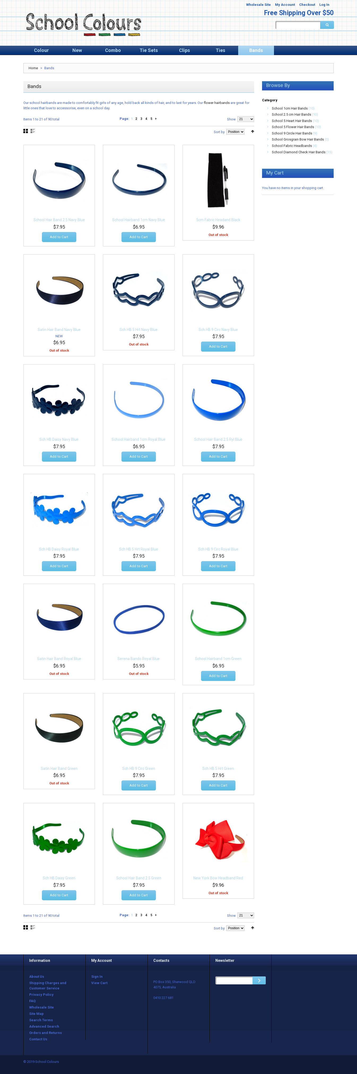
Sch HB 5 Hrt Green (218, 770)
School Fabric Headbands (292, 146)
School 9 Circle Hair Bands (292, 133)
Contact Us (38, 1039)
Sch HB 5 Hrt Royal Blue (138, 550)
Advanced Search (44, 1026)
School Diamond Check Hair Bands (298, 152)
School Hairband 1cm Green (218, 660)
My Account (285, 5)
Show (231, 119)
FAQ (32, 1001)
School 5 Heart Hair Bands (292, 121)
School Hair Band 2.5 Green (138, 879)
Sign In (97, 977)
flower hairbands (217, 103)
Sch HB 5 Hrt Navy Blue (139, 331)
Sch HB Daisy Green (59, 879)
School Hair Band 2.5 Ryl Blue (218, 441)
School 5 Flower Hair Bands (293, 127)
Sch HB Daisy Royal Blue (59, 550)
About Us (36, 977)
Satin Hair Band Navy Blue (59, 331)
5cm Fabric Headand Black (218, 221)
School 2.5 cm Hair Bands (291, 114)
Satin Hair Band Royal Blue (59, 660)
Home (33, 68)
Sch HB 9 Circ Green (138, 770)
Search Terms (41, 1020)
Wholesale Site (258, 5)
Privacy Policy (41, 995)
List (33, 131)
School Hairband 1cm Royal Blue (139, 441)
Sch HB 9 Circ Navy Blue (218, 331)
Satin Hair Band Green (59, 770)
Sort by (219, 132)
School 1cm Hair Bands (290, 108)
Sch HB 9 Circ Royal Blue (218, 550)
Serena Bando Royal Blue (138, 660)
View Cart (99, 983)
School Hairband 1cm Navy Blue (138, 221)
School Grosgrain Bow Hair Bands (298, 139)
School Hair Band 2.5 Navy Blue (59, 221)
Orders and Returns (45, 1033)
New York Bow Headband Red (218, 879)
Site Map (36, 1014)
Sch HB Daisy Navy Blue (59, 441)
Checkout (307, 5)
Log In (324, 5)
